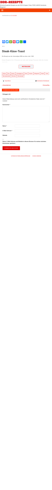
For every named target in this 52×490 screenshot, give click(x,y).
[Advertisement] (26, 28)
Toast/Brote (8, 80)
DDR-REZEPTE (11, 2)
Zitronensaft (20, 76)
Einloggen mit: (7, 94)
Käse (26, 73)
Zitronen (14, 76)
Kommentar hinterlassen (43, 80)
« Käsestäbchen (6, 85)
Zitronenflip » (46, 85)
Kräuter (31, 73)
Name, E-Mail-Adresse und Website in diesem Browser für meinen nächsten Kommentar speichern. (24, 142)
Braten (4, 73)
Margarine (36, 73)
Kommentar (6, 104)
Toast (46, 73)
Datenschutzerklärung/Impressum (20, 156)
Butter (13, 73)
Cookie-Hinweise (36, 156)
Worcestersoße (6, 76)
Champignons (19, 73)
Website (5, 135)
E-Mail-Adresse (7, 130)
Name (5, 126)
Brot (9, 73)
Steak (42, 73)
